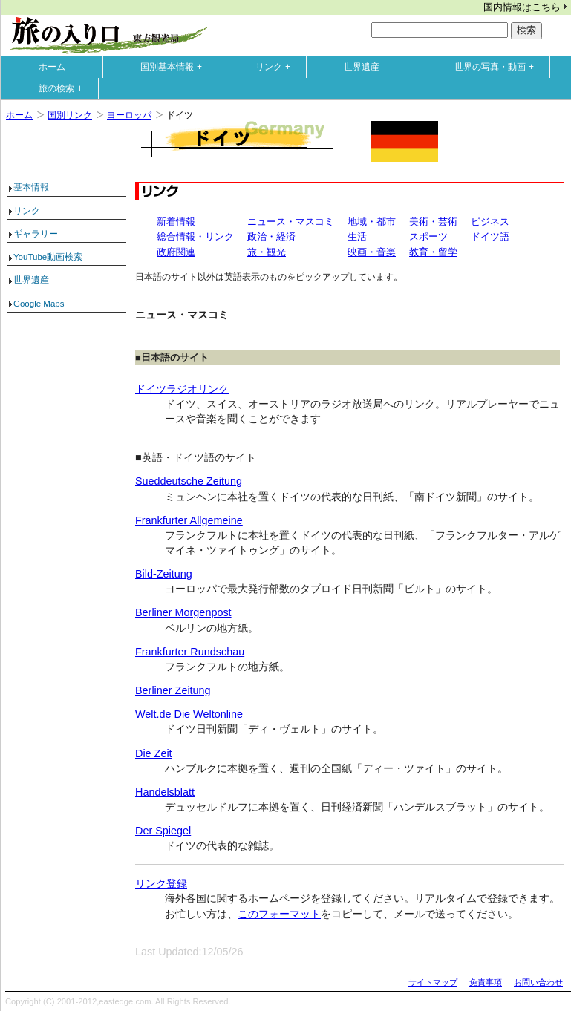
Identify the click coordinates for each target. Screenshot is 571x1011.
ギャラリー (35, 233)
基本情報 (31, 187)
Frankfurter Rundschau (189, 652)
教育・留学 (433, 252)
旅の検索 (64, 88)
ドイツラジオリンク (182, 389)
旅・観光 (266, 252)
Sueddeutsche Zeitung (188, 481)
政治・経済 (271, 236)
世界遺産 (361, 67)
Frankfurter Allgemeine (189, 520)
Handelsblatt (165, 792)
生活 (357, 236)
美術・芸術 (433, 221)
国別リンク (70, 115)
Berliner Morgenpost (183, 612)
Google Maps (39, 303)
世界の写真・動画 (497, 67)
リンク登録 (161, 883)
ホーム (52, 67)
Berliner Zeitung (173, 690)
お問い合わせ (538, 982)
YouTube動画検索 (47, 256)
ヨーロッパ (129, 115)
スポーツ (428, 236)
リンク (276, 67)
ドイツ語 (490, 236)
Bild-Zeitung (163, 574)
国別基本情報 (174, 67)
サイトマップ (432, 982)
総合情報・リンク (195, 236)
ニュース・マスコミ (290, 221)
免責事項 (485, 982)
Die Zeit (153, 753)
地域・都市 (372, 221)
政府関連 (176, 252)
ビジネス (490, 221)
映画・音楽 (372, 252)
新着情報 (176, 221)
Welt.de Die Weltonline (189, 714)
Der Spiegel (163, 831)
